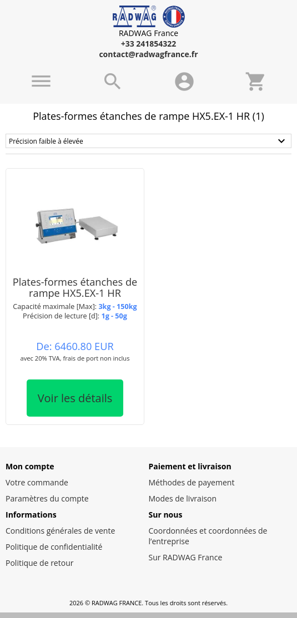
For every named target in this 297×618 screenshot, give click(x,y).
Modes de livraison (183, 498)
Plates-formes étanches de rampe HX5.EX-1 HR (75, 287)
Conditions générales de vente (60, 530)
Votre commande (37, 482)
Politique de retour (39, 563)
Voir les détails (75, 398)
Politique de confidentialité (54, 546)
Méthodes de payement (192, 482)
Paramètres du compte (47, 498)
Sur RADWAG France (186, 557)
